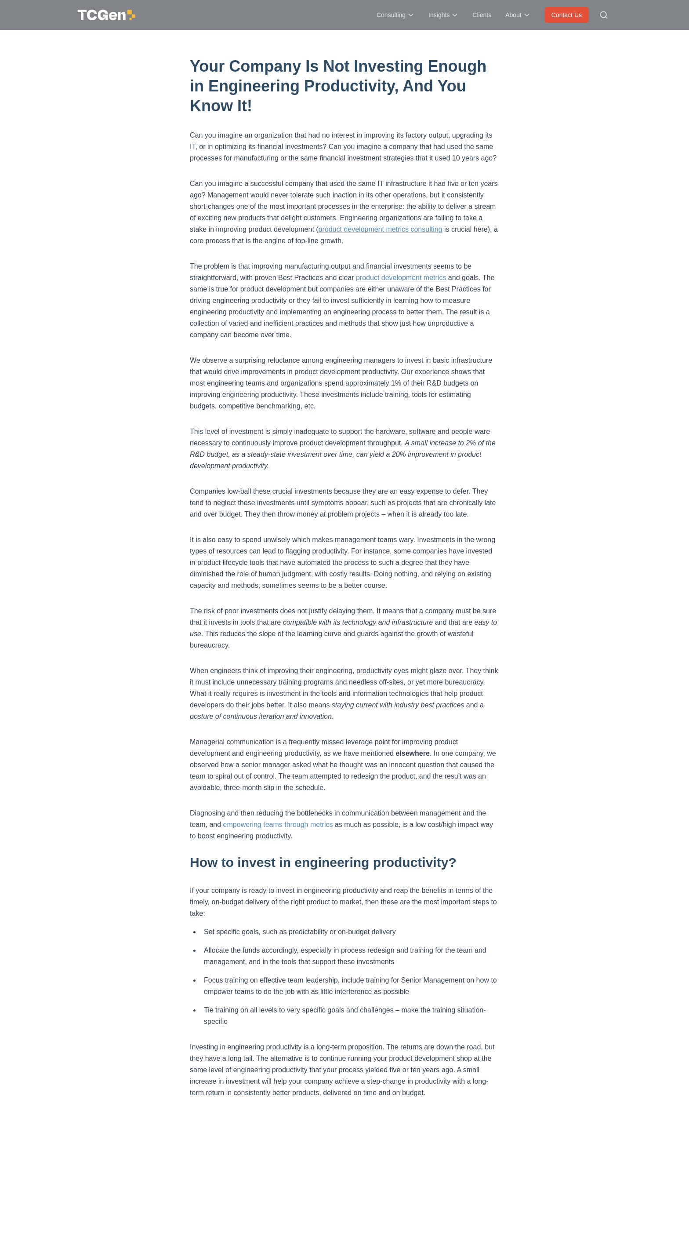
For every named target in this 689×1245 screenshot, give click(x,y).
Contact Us (566, 14)
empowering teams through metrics (278, 824)
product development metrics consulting (380, 229)
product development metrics (401, 277)
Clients (481, 14)
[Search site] (604, 15)
